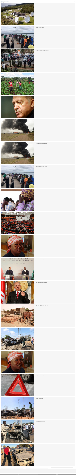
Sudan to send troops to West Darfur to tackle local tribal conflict (42, 305)
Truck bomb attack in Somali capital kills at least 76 (40, 421)
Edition (8, 1)
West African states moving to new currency (40, 259)
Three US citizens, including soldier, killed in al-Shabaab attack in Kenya (42, 50)
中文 (18, 474)
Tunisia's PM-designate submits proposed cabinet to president (41, 282)
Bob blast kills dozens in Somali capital (39, 398)
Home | (1, 2)
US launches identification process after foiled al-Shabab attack (41, 143)
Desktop (57, 474)
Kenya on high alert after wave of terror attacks (40, 27)
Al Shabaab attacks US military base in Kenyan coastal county (41, 166)
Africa (3, 2)
